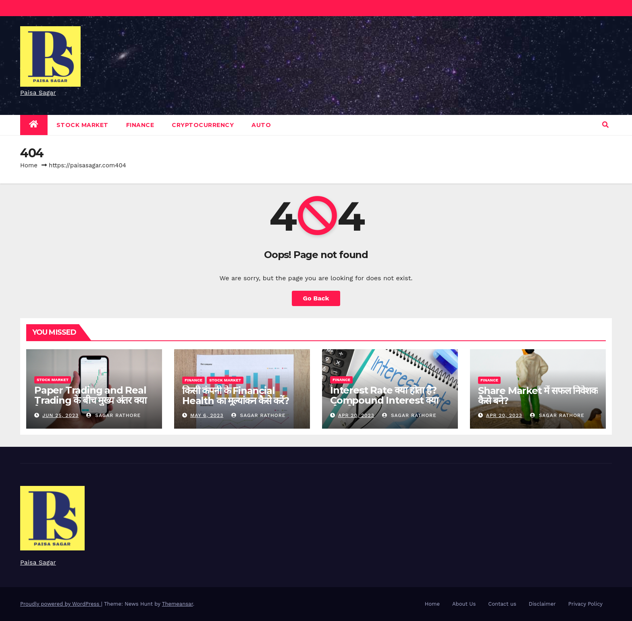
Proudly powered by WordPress (60, 604)
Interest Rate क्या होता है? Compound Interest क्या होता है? (384, 400)
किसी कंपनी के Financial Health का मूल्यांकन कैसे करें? (235, 395)
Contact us (502, 604)
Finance (140, 125)
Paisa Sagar (38, 92)
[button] (605, 125)
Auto (261, 125)
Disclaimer (542, 604)
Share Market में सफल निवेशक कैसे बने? (537, 395)
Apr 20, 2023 (356, 415)
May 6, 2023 (206, 415)
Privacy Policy (585, 604)
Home (28, 165)
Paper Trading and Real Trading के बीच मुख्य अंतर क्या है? (90, 400)
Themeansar (177, 604)
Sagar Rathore (113, 415)
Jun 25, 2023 (60, 415)
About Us (464, 604)
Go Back (316, 298)
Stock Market (82, 125)
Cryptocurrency (203, 125)
